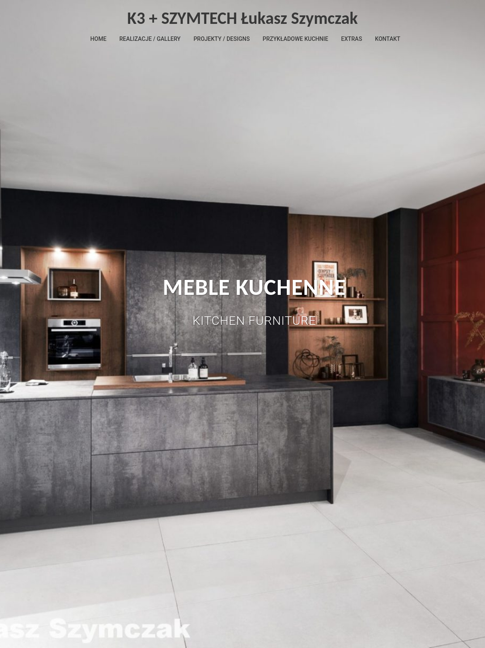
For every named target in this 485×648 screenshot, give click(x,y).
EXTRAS (351, 39)
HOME (98, 39)
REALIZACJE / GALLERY (149, 39)
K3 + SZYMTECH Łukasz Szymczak (242, 18)
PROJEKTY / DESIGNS (221, 39)
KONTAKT (387, 39)
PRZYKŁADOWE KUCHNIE (295, 39)
